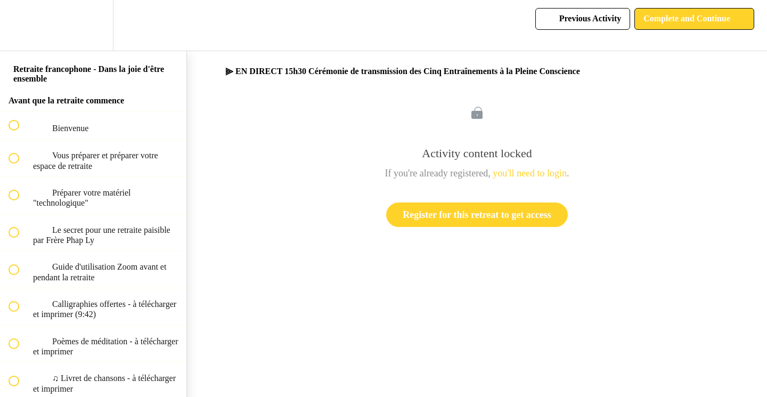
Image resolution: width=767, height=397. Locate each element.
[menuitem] (93, 25)
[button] (19, 25)
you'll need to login (530, 173)
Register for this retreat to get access (477, 214)
